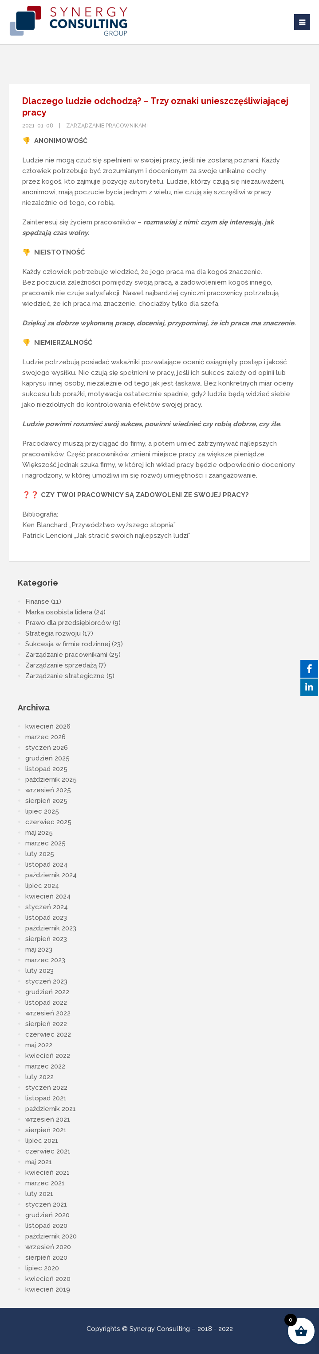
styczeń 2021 (46, 1204)
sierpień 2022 (46, 1024)
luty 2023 (39, 971)
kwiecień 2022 (47, 1056)
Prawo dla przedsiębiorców (68, 623)
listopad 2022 (46, 1003)
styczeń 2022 (46, 1088)
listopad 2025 (46, 769)
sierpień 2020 (46, 1257)
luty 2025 (39, 854)
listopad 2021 (46, 1098)
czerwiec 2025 (48, 822)
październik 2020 (51, 1236)
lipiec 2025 (42, 811)
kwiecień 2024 (48, 896)
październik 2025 (51, 779)
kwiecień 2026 (48, 726)
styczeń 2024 (46, 907)
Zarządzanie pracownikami (107, 126)
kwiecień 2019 (47, 1289)
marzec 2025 (45, 843)
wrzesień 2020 (48, 1247)
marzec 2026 (45, 737)
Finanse (37, 602)
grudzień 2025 (47, 758)
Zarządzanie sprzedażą (61, 665)
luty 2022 (39, 1077)
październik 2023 (50, 928)
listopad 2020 (46, 1226)
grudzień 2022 (47, 992)
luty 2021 (39, 1194)
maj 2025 (39, 833)
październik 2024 (51, 875)
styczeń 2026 (46, 748)
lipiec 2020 (42, 1268)
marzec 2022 (45, 1066)
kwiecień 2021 (47, 1173)
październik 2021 (50, 1109)
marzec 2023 (45, 960)
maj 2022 (38, 1045)
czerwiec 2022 (48, 1034)
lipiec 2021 (41, 1141)
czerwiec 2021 (48, 1151)
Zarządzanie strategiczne (65, 676)
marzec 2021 (45, 1183)
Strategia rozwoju (53, 633)
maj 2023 (38, 949)
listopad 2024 (46, 864)
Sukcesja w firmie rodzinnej (67, 644)
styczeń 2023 (46, 981)
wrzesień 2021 (47, 1119)
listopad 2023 (46, 918)
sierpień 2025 (46, 801)
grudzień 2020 (47, 1215)
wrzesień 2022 (48, 1013)
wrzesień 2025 (48, 790)
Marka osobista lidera (58, 612)
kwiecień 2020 (48, 1279)
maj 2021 (38, 1162)
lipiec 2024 (42, 886)
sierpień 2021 (46, 1130)
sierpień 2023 (46, 939)
